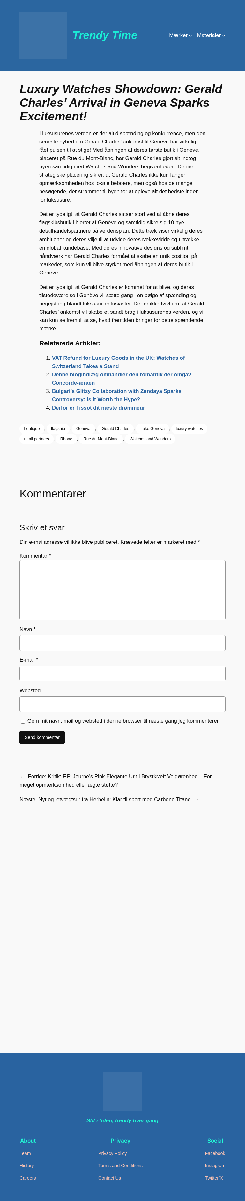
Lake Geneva (152, 428)
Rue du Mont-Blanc (101, 438)
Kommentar (35, 556)
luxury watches (189, 428)
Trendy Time (104, 35)
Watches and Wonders (150, 438)
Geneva (83, 428)
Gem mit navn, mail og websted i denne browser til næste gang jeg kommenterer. (123, 721)
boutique (32, 428)
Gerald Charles (115, 428)
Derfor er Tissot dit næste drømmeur (98, 408)
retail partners (36, 438)
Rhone (66, 438)
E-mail (28, 660)
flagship (58, 428)
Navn (27, 630)
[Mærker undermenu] (190, 35)
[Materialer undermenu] (223, 35)
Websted (30, 691)
